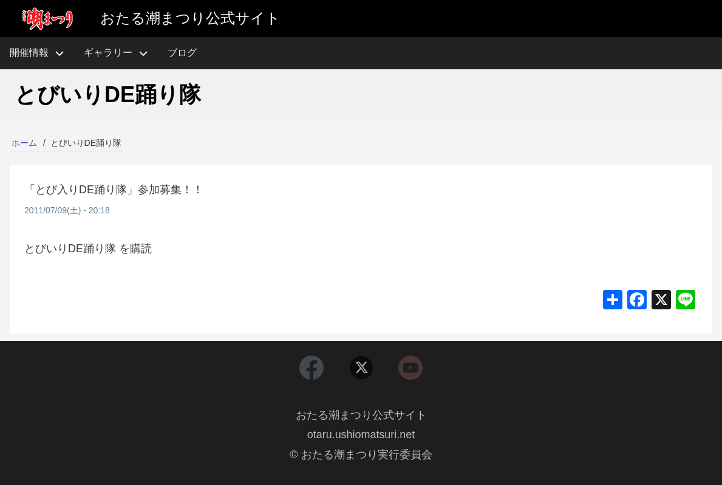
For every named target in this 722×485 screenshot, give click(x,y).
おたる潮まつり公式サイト (361, 415)
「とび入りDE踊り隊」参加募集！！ (113, 190)
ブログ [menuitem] (182, 52)
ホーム (24, 143)
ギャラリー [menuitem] (108, 52)
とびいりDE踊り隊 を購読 (88, 249)
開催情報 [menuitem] (42, 53)
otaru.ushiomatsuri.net (361, 435)
